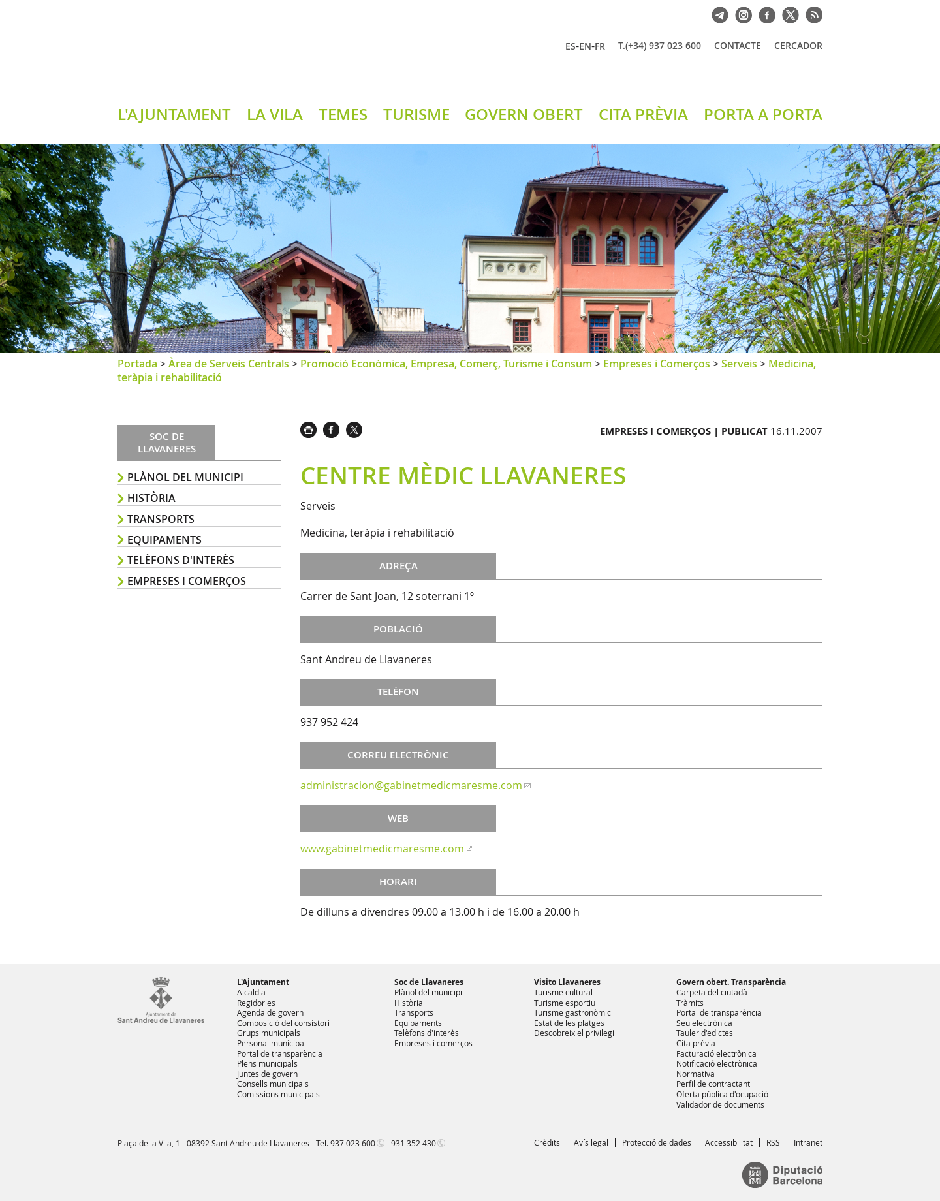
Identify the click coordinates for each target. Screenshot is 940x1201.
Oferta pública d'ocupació (722, 1094)
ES (570, 46)
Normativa (695, 1073)
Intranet (808, 1142)
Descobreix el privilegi (574, 1032)
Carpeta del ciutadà (711, 992)
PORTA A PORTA (763, 114)
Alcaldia (251, 992)
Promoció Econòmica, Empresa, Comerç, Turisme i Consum (446, 363)
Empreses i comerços (186, 581)
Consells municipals (273, 1083)
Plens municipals (267, 1063)
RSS (773, 1142)
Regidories (256, 1002)
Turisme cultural (563, 992)
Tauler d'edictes (704, 1032)
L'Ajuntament (263, 982)
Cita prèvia (695, 1043)
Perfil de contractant (713, 1083)
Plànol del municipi (185, 477)
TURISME (416, 114)
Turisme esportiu (564, 1002)
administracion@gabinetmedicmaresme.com (411, 785)
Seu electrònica (704, 1023)
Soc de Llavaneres (428, 982)
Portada (137, 363)
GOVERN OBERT (524, 114)
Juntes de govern (267, 1073)
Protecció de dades (656, 1142)
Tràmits (690, 1002)
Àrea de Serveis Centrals (228, 363)
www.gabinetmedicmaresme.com (382, 848)
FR (600, 46)
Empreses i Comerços (656, 363)
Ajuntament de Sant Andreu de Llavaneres (271, 58)
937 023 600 (352, 1143)
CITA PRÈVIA (643, 114)
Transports (161, 519)
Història (151, 498)
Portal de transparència (279, 1053)
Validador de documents (720, 1104)
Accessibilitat (729, 1142)
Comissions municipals (278, 1094)
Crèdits (547, 1142)
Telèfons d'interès (180, 560)
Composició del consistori (283, 1023)
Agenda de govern (270, 1012)
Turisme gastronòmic (572, 1012)
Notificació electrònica (716, 1063)
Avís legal (591, 1142)
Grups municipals (268, 1032)
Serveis (739, 363)
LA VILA (275, 114)
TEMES (343, 114)
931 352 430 (413, 1143)
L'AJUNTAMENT (174, 114)
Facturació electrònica (716, 1053)
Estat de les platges (569, 1023)
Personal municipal (271, 1043)
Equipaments (164, 540)
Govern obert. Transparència (731, 982)
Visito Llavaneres (567, 982)
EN (585, 46)
